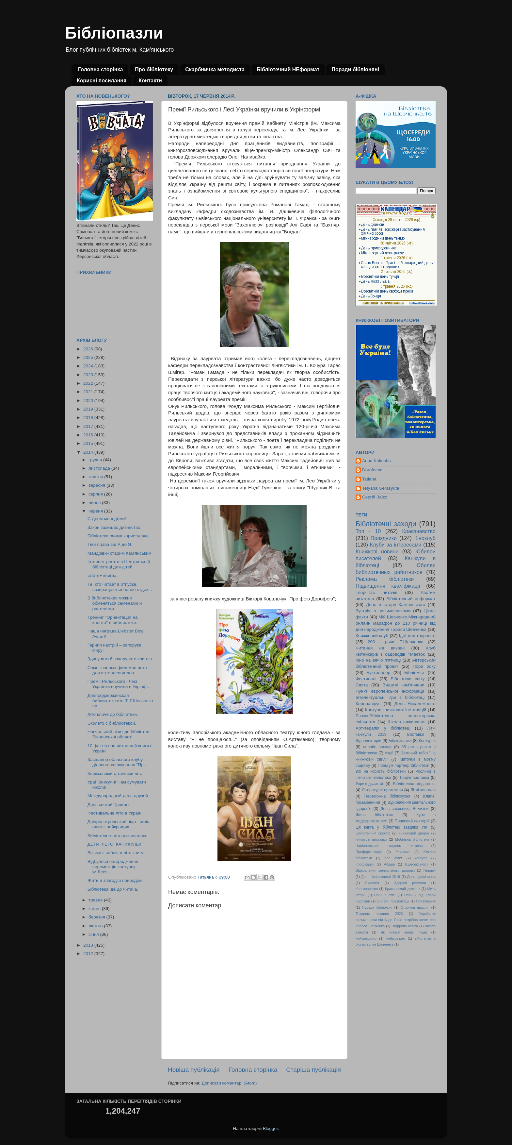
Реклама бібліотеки (385, 579)
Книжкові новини (377, 551)
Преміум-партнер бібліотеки (403, 765)
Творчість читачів (376, 592)
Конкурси (427, 740)
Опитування (426, 901)
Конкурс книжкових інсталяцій (395, 709)
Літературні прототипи (382, 790)
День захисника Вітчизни (404, 808)
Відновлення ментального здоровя (385, 870)
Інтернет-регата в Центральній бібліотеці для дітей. (119, 564)
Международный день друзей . (119, 795)
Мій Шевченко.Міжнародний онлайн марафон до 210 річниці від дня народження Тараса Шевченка (396, 623)
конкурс (421, 858)
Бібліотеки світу (407, 678)
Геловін (430, 870)
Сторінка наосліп (415, 907)
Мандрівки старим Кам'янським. (120, 553)
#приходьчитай (369, 784)
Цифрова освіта (405, 926)
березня (97, 917)
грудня (95, 459)
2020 (88, 400)
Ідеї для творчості (417, 635)
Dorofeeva (372, 469)
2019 (88, 409)
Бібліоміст (414, 672)
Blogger (270, 1128)
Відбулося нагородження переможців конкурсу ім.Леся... (113, 866)
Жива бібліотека (374, 815)
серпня (96, 494)
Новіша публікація (194, 1069)
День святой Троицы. (109, 804)
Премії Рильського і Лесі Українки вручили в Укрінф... (119, 684)
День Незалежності (415, 703)
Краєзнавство (419, 531)
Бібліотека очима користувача (118, 535)
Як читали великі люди (404, 932)
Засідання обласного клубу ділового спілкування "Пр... (117, 762)
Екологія (372, 883)
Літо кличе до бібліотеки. (113, 714)
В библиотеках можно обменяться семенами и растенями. (115, 603)
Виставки (415, 734)
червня (96, 511)
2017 (88, 426)
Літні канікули (423, 790)
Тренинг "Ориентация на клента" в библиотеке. (113, 620)
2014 (88, 452)
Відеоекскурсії (416, 864)
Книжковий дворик (413, 833)
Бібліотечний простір (373, 833)
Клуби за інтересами (396, 544)
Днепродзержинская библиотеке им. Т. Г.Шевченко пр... (120, 700)
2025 (88, 357)
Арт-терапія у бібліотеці (383, 728)
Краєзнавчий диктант (402, 889)
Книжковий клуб (372, 635)
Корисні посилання (101, 80)
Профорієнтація (369, 852)
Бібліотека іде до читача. (113, 889)
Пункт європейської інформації (390, 691)
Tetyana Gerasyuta (380, 488)
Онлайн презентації (393, 901)
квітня (95, 908)
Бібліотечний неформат (411, 598)
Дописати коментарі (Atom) (229, 1083)
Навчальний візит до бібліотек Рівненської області (118, 734)
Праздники (384, 538)
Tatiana (369, 479)
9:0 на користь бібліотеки (381, 771)
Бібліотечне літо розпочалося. (118, 835)
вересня (97, 485)
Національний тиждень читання (389, 846)
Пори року (424, 666)
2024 (88, 365)
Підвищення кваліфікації (388, 586)
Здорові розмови (410, 883)
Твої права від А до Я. (110, 544)
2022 (88, 383)
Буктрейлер (378, 672)
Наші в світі (384, 895)
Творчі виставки (414, 777)
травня (96, 900)
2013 (88, 945)
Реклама (402, 852)
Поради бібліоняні (355, 69)
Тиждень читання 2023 (379, 914)
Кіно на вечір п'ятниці (378, 660)
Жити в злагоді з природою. (116, 880)
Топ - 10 (368, 531)
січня (94, 934)
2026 (88, 348)
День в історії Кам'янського (395, 604)
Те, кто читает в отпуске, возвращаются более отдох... (120, 587)
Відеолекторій (368, 740)
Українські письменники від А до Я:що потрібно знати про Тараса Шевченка (396, 920)
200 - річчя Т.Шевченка (396, 641)
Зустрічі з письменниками (383, 610)
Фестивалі (366, 678)
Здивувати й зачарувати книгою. (120, 658)
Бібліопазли (114, 33)
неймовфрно (366, 938)
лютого (96, 925)
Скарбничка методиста (215, 69)
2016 (88, 434)
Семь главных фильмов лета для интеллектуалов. (117, 670)
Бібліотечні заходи (386, 524)
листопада (99, 468)
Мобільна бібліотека (412, 839)
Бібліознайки (399, 740)
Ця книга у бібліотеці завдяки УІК (391, 827)
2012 (88, 953)
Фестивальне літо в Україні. (116, 813)
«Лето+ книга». (103, 575)
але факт (393, 858)
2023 (88, 374)
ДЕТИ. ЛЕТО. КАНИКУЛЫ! (114, 844)
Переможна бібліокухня (387, 796)
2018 (88, 417)
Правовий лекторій (412, 821)
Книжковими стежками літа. (116, 773)
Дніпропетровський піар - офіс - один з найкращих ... (120, 824)
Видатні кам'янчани (403, 684)
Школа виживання (406, 721)
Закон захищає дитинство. (115, 527)
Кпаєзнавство (367, 889)
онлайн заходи (377, 747)
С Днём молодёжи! (107, 518)
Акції (389, 753)
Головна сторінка (100, 69)
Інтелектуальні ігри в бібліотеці (390, 697)
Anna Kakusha (376, 460)
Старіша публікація (313, 1069)
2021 (88, 391)
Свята (362, 684)
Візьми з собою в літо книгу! (116, 852)
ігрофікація (365, 864)
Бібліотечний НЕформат (288, 69)
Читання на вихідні (380, 648)
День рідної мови (421, 877)
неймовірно (395, 938)
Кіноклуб (425, 538)
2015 (88, 443)
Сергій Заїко (374, 497)
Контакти (150, 80)
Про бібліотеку (154, 69)
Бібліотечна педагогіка (414, 784)
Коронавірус (368, 703)
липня (95, 502)
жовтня (96, 476)
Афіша (389, 864)
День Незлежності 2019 (380, 877)
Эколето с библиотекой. (112, 723)
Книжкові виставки (371, 839)
